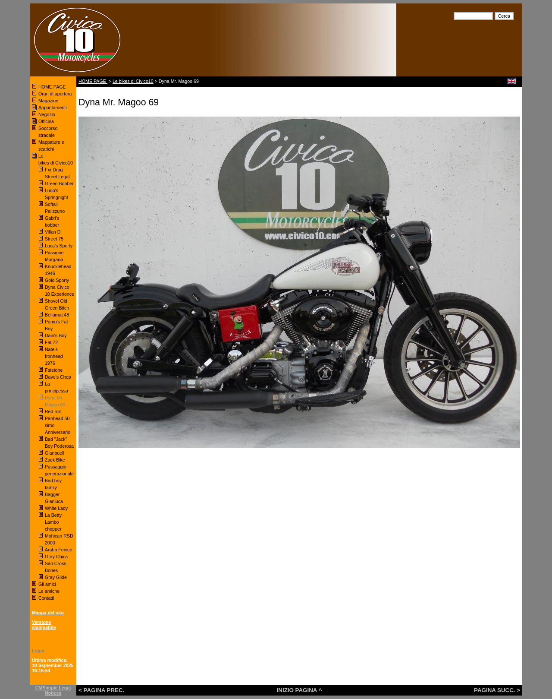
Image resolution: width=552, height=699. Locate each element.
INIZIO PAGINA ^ (299, 690)
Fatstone (54, 370)
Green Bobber (59, 183)
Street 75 (54, 238)
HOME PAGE (52, 86)
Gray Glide (56, 577)
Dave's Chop (58, 377)
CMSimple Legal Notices (53, 690)
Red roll (53, 411)
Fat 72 (51, 342)
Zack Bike (55, 459)
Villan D (53, 231)
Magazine (48, 100)
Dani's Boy (56, 335)
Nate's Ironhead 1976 (54, 356)
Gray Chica (56, 556)
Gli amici (47, 584)
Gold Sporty (57, 280)
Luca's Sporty (58, 245)
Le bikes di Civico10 (133, 81)
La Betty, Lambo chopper (54, 521)
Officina (46, 121)
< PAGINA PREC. (101, 690)
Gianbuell (54, 452)
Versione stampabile (44, 625)
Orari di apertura (55, 93)
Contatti (46, 598)
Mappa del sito (48, 612)
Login (38, 650)
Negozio (46, 114)
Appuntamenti (52, 107)
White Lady (56, 508)
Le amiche (49, 591)
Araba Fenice (58, 549)
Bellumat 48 (57, 314)
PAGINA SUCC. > (497, 690)
